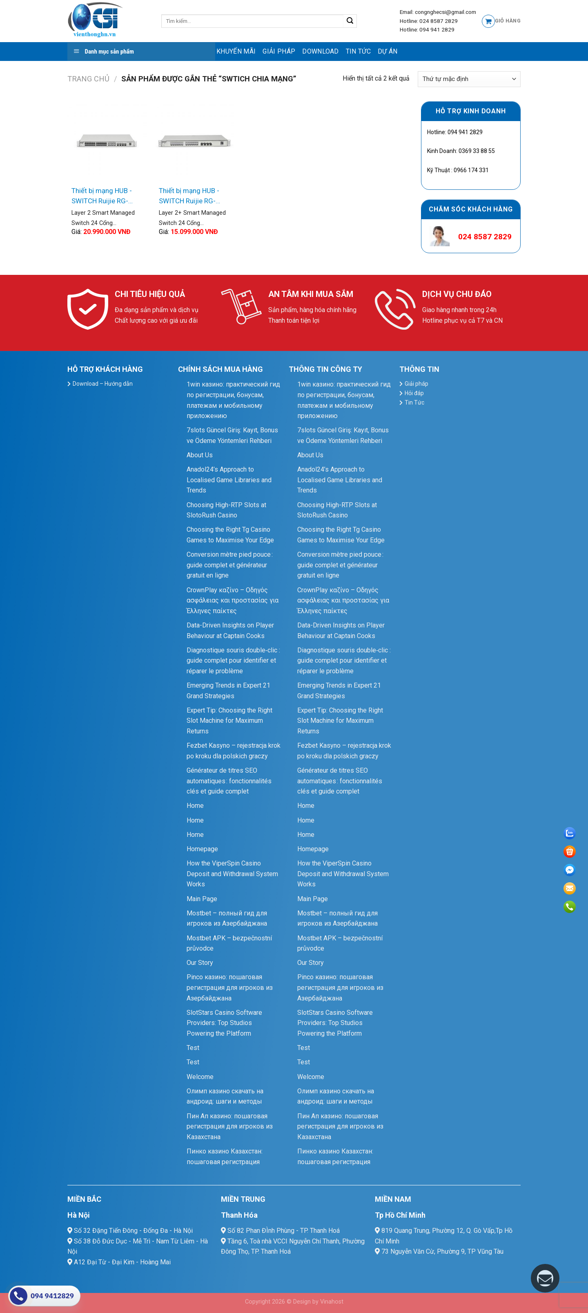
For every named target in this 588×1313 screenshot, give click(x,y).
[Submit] (350, 21)
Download (320, 51)
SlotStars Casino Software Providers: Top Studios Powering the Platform (224, 1023)
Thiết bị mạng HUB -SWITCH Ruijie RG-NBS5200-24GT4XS (189, 197)
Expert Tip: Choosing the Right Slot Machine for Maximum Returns (229, 720)
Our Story (200, 963)
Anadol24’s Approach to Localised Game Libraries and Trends (229, 479)
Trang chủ (88, 78)
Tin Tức (358, 51)
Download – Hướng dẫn (103, 383)
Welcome (200, 1077)
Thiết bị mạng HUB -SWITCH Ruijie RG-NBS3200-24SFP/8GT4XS (101, 197)
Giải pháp (279, 51)
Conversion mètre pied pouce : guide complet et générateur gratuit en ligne (230, 565)
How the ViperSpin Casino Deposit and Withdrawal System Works (232, 873)
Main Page (202, 899)
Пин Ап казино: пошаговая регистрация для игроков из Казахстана (230, 1126)
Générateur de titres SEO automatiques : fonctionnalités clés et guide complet (229, 781)
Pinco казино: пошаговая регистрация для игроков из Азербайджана (230, 987)
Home (195, 805)
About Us (200, 455)
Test (193, 1048)
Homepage (202, 849)
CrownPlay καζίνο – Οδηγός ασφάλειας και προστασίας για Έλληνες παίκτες (232, 600)
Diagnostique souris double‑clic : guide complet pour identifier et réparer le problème (233, 660)
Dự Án (388, 51)
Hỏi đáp (414, 393)
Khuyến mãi (236, 51)
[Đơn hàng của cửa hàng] (469, 79)
